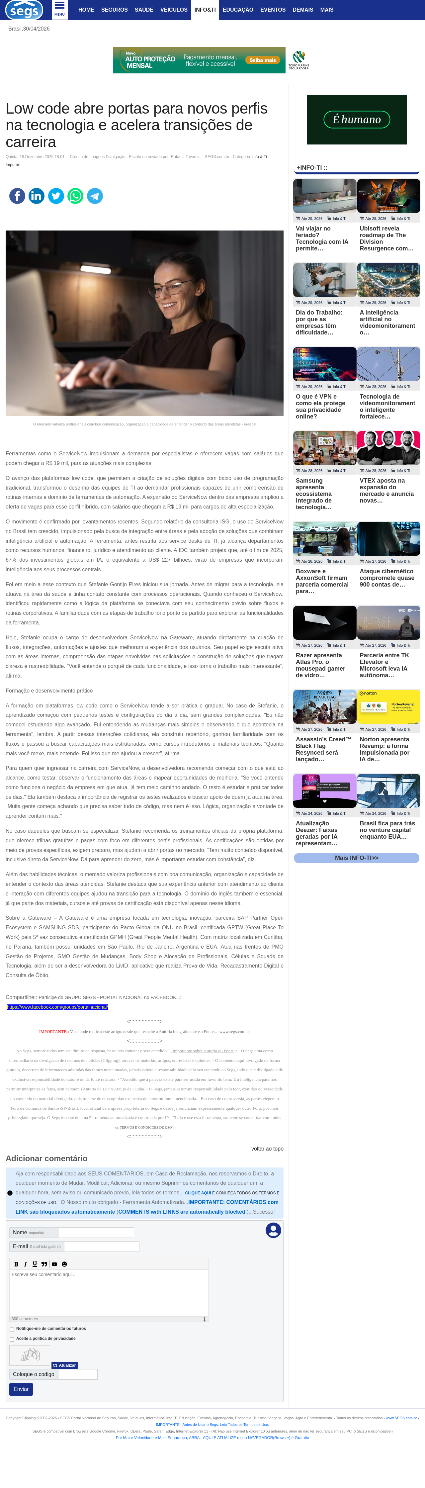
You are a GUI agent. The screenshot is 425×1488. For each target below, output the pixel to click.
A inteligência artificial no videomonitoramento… (387, 322)
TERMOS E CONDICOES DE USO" (146, 1127)
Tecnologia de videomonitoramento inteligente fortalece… (387, 406)
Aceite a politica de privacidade (46, 1338)
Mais (327, 10)
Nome (28, 1232)
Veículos (174, 10)
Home (86, 10)
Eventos (273, 10)
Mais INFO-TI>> (357, 858)
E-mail (37, 1246)
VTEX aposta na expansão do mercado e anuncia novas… (387, 490)
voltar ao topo (267, 1149)
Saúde (144, 10)
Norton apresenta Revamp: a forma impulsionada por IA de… (385, 749)
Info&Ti (205, 10)
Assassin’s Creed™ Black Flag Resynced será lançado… (323, 749)
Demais (303, 10)
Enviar (21, 1389)
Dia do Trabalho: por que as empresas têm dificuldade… (319, 322)
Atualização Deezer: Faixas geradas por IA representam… (317, 833)
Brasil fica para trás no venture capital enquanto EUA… (387, 830)
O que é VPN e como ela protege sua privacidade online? (320, 406)
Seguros (114, 10)
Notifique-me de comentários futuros (51, 1328)
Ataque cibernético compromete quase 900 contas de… (387, 578)
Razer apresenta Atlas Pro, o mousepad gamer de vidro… (320, 665)
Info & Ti (259, 156)
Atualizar (67, 1365)
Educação (238, 10)
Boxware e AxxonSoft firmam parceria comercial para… (322, 581)
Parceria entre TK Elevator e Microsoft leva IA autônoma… (384, 665)
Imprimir (13, 164)
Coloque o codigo (33, 1374)
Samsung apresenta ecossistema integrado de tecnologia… (314, 494)
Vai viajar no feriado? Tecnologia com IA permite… (322, 238)
